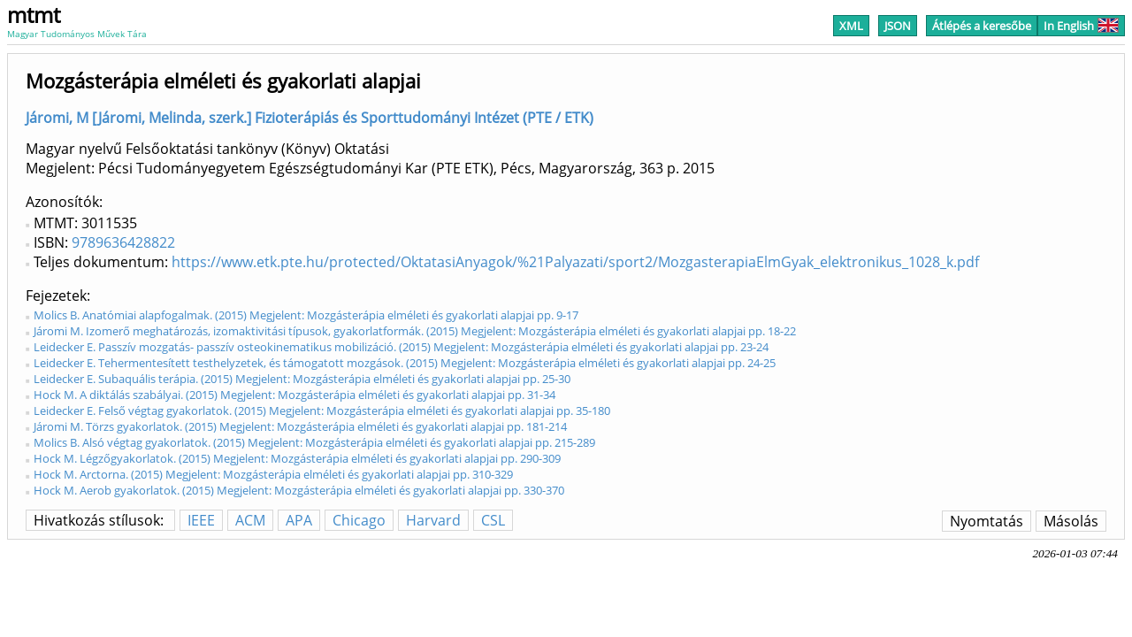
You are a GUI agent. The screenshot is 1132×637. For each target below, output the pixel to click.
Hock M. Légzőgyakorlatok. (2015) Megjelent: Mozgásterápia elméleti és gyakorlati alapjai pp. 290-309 (297, 458)
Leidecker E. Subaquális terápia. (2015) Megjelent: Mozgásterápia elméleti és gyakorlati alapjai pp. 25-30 (302, 379)
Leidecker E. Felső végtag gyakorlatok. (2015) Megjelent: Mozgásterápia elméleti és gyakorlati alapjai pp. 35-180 (322, 410)
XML (851, 26)
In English (1081, 26)
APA (299, 520)
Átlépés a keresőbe (981, 26)
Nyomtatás (986, 521)
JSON (897, 26)
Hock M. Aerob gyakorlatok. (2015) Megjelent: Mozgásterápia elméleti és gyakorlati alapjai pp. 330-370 (299, 490)
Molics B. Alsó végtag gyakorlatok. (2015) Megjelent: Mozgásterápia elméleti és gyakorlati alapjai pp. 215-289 (314, 442)
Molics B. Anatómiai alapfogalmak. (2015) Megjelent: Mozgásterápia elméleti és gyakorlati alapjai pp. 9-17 (306, 315)
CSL (493, 520)
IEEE (201, 520)
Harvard (433, 520)
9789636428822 (123, 242)
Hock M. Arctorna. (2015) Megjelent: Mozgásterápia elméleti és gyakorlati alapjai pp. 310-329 (273, 474)
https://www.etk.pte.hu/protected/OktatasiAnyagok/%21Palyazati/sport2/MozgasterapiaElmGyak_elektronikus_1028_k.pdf (575, 262)
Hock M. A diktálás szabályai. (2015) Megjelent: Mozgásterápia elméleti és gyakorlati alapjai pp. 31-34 (294, 395)
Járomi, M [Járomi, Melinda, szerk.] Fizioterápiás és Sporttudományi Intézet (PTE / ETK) (309, 117)
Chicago (359, 520)
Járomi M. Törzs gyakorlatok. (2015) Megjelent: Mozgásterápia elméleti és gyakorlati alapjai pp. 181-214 (300, 426)
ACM (250, 520)
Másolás (1071, 521)
